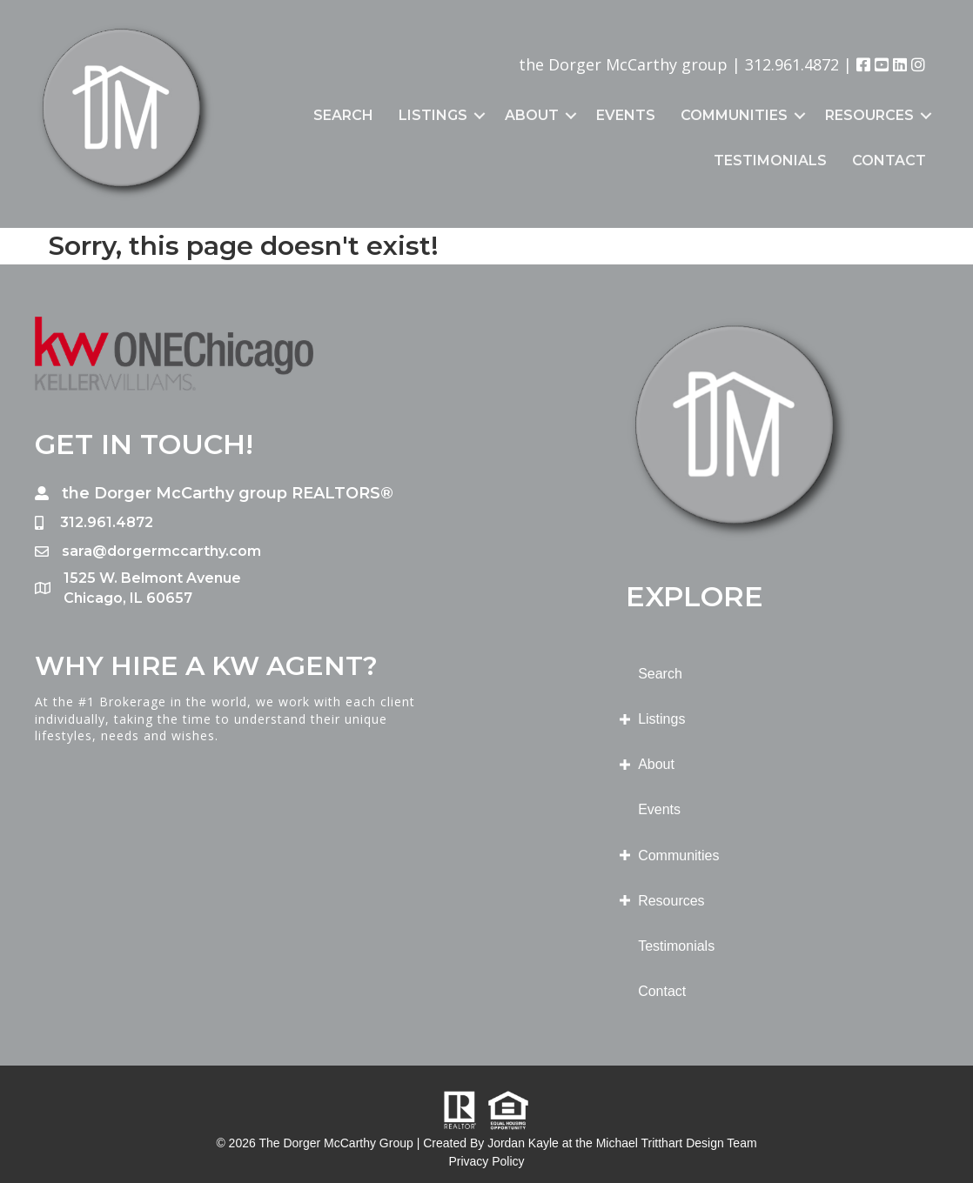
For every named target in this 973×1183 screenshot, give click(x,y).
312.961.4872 (792, 64)
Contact (889, 160)
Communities (734, 115)
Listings (433, 115)
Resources (869, 115)
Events (625, 115)
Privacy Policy (486, 1161)
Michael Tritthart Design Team (676, 1143)
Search (343, 115)
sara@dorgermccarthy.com (161, 551)
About (532, 115)
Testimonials (770, 160)
